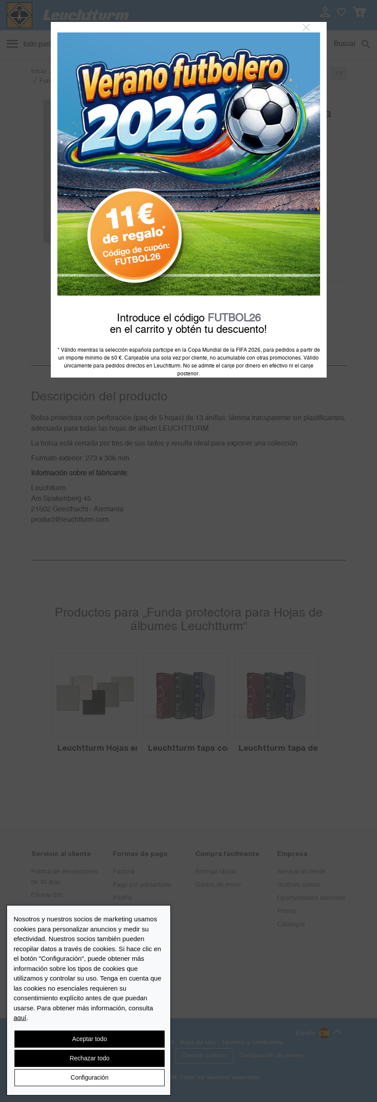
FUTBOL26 (234, 318)
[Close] (306, 27)
